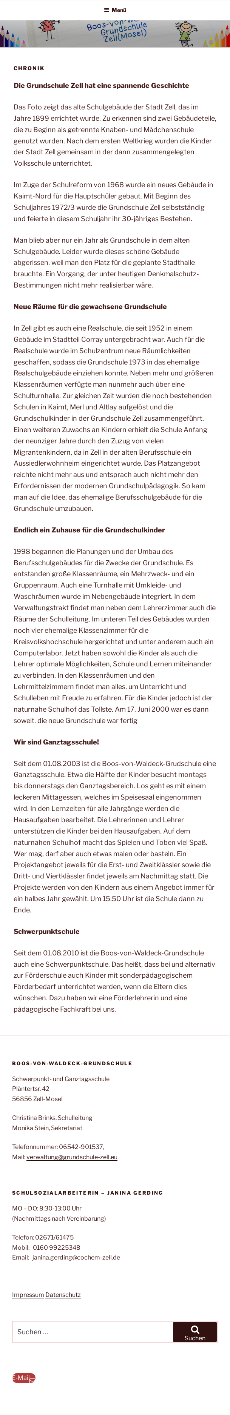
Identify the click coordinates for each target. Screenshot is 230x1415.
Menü (115, 10)
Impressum (28, 1294)
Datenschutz (63, 1294)
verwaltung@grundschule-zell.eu (71, 1157)
